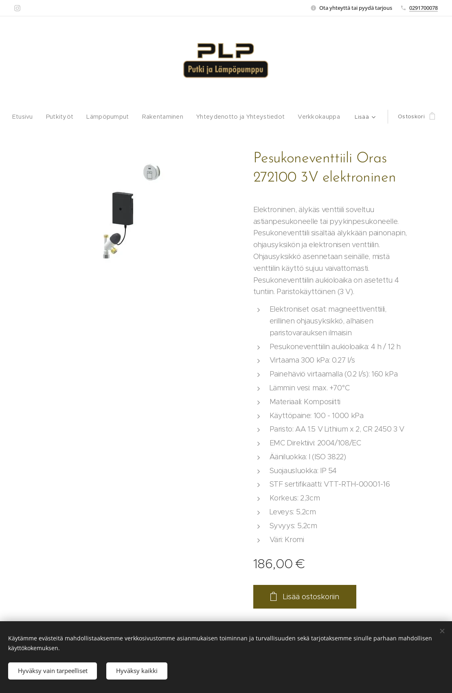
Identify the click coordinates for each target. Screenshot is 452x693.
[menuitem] (23, 116)
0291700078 (423, 7)
